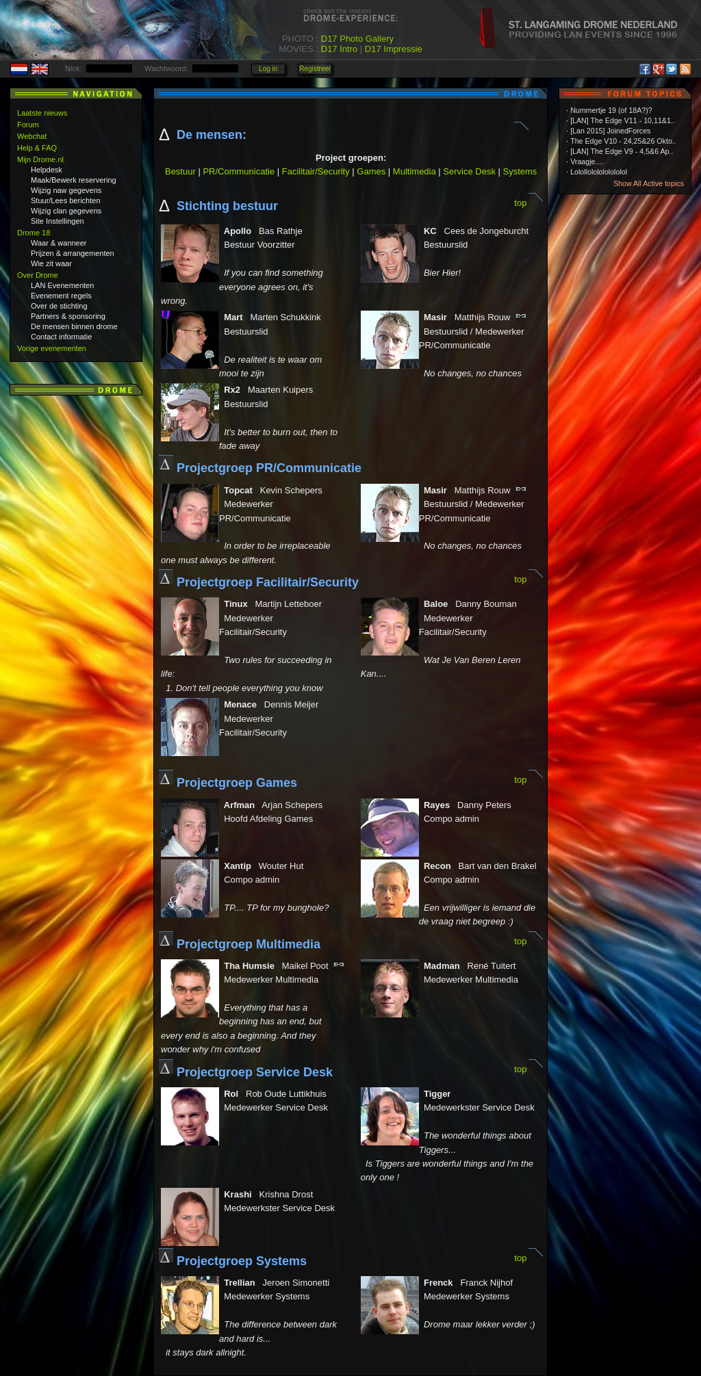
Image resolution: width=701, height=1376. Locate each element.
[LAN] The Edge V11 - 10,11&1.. (622, 120)
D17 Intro (339, 49)
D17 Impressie (393, 49)
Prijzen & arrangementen (72, 253)
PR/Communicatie (239, 171)
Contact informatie (61, 337)
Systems (520, 171)
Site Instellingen (57, 221)
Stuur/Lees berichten (66, 200)
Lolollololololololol (598, 172)
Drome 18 (33, 233)
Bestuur (180, 171)
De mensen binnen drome (74, 326)
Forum (28, 124)
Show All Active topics (648, 183)
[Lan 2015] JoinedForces (610, 131)
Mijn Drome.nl (40, 159)
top (520, 203)
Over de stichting (59, 306)
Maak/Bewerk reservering (73, 180)
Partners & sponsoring (68, 316)
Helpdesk (46, 170)
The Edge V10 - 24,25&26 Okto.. (623, 141)
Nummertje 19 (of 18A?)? (611, 110)
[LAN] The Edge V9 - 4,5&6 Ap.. (621, 151)
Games (371, 171)
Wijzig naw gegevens (66, 190)
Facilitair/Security (316, 171)
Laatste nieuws (42, 113)
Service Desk (469, 171)
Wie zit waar (51, 263)
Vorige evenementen (51, 348)
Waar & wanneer (59, 243)
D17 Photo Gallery (357, 39)
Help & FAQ (37, 148)
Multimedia (414, 171)
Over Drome (37, 275)
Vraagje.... (586, 161)
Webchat (32, 136)
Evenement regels (61, 295)
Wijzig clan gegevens (66, 211)
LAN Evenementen (62, 285)
